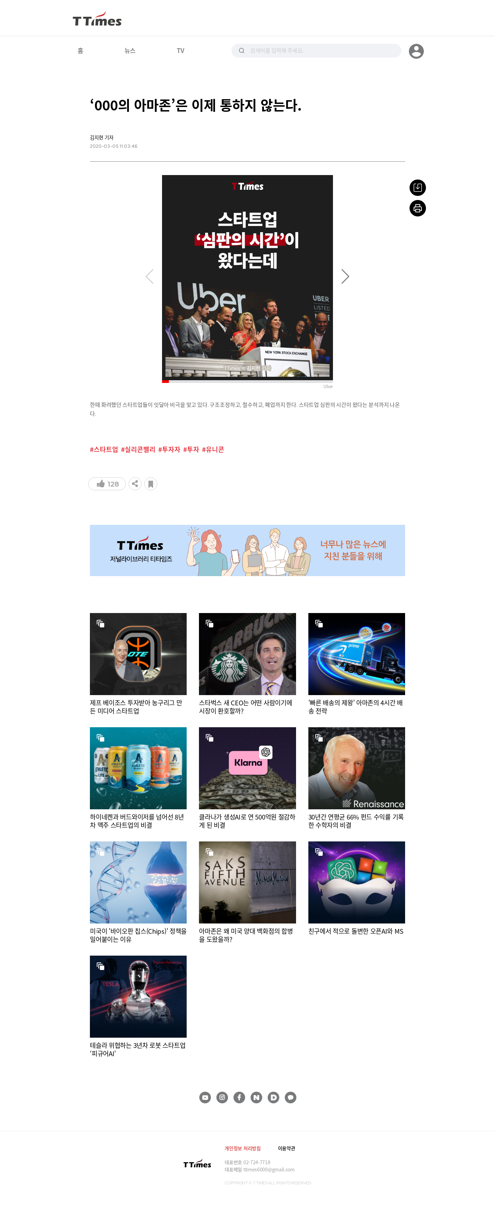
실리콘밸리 (140, 449)
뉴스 (130, 50)
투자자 (171, 449)
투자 (193, 449)
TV (180, 50)
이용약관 (286, 1148)
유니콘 (215, 449)
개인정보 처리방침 (242, 1148)
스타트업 (106, 449)
